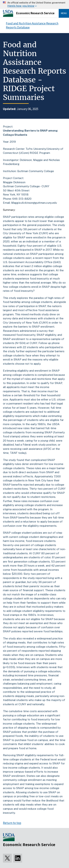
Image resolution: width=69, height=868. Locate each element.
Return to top (12, 823)
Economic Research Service (35, 13)
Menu (64, 13)
